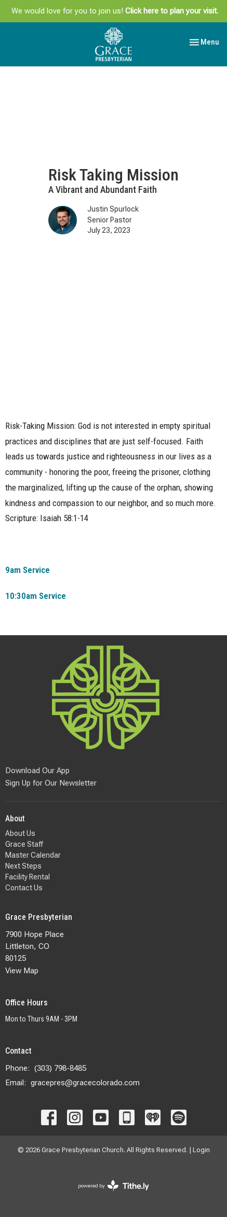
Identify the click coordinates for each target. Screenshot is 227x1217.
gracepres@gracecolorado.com (85, 1082)
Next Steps (23, 866)
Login (201, 1150)
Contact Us (24, 888)
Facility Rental (27, 877)
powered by (113, 1186)
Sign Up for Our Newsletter (51, 783)
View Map (21, 970)
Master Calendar (33, 855)
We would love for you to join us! (114, 11)
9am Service (27, 570)
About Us (20, 833)
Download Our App (37, 770)
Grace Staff (24, 844)
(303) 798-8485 (60, 1068)
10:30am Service (35, 596)
